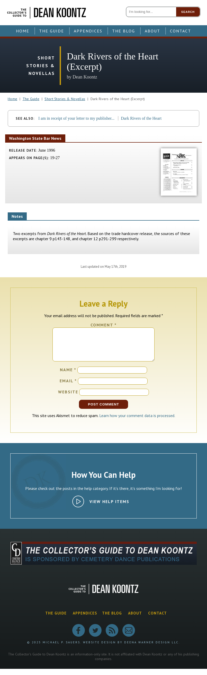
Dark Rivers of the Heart (141, 118)
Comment (104, 324)
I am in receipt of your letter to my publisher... (76, 118)
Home (22, 30)
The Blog (123, 30)
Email (68, 387)
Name (68, 375)
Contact (180, 30)
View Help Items (109, 507)
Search (188, 11)
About (152, 30)
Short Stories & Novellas (64, 99)
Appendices (88, 30)
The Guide (51, 30)
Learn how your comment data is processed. (137, 421)
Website (68, 398)
